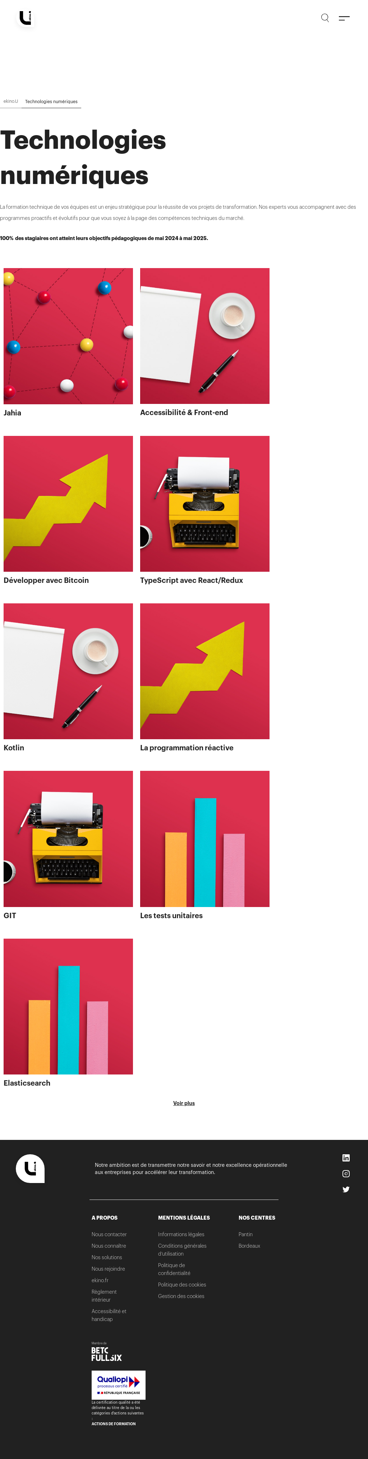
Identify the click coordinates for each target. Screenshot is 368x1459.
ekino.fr (100, 1280)
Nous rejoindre (108, 1268)
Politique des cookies (182, 1284)
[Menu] (344, 18)
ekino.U (11, 101)
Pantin (246, 1234)
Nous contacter (109, 1234)
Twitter (346, 1190)
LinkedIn (346, 1158)
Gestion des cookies (181, 1296)
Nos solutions (107, 1257)
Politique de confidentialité (174, 1269)
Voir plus (184, 1103)
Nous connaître (109, 1245)
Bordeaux (249, 1245)
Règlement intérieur (104, 1295)
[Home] (25, 18)
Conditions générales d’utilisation (182, 1249)
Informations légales (181, 1234)
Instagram (346, 1174)
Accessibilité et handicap (109, 1315)
